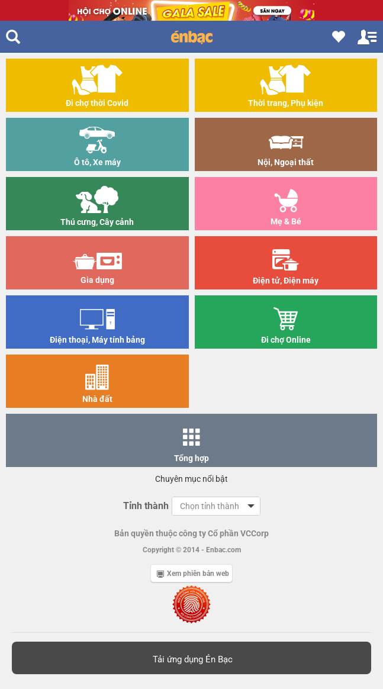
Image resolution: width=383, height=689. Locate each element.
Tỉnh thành (146, 505)
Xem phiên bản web (193, 573)
